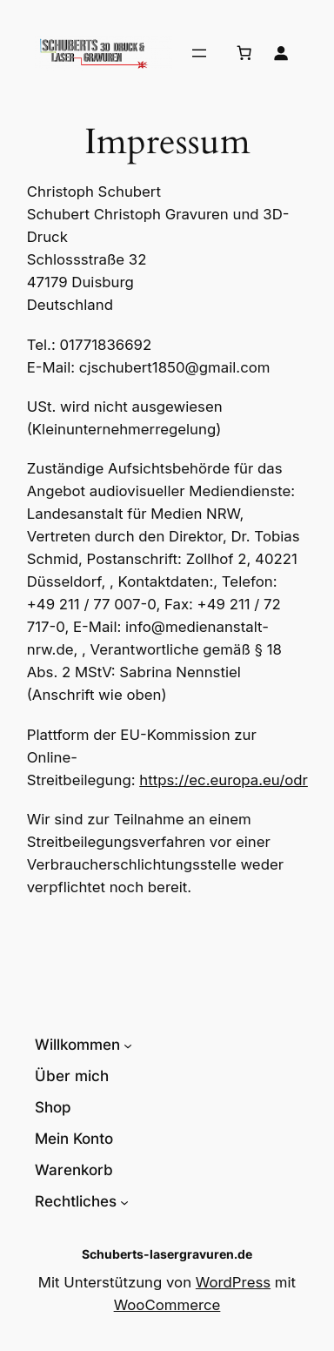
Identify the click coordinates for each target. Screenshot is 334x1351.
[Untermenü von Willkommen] (128, 1044)
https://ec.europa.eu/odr (223, 780)
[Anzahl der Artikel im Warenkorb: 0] (244, 53)
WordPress (233, 1282)
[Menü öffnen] (199, 53)
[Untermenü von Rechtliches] (124, 1201)
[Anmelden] (281, 53)
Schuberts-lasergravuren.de (167, 1254)
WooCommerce (167, 1305)
